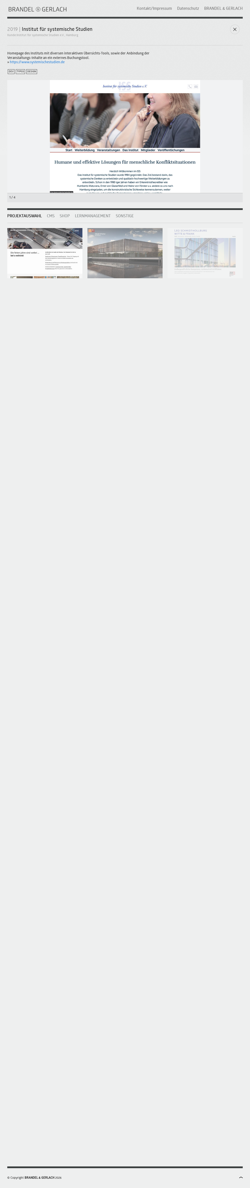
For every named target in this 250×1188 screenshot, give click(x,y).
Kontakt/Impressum (154, 9)
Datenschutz (188, 9)
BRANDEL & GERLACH (223, 9)
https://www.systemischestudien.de (37, 62)
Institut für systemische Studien (57, 29)
